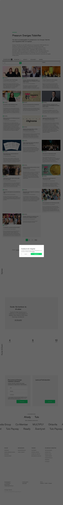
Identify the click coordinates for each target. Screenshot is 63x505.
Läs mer (33, 251)
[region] (31, 252)
